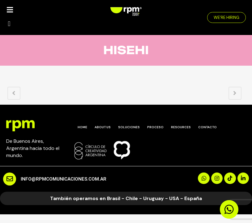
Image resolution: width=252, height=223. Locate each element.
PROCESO (155, 127)
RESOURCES (181, 127)
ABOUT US (103, 127)
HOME (82, 127)
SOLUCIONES (129, 127)
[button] (9, 24)
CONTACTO (207, 127)
